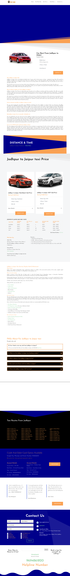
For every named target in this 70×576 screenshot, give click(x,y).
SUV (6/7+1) (24, 536)
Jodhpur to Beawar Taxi (40, 433)
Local (9, 533)
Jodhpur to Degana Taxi (54, 432)
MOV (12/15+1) (24, 538)
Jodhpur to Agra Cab (25, 433)
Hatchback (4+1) (25, 533)
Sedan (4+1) (24, 535)
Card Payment (54, 464)
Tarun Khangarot (12, 496)
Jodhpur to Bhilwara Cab (26, 431)
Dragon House (11, 318)
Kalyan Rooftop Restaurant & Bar (15, 316)
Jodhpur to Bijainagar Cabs (41, 436)
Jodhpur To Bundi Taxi (40, 439)
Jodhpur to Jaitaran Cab (54, 440)
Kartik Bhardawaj (32, 498)
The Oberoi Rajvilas (12, 304)
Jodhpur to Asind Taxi (25, 437)
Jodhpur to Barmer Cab (11, 436)
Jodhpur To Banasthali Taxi (41, 430)
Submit (30, 540)
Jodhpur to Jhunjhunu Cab (26, 434)
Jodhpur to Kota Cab (11, 439)
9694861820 (35, 560)
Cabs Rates (52, 1)
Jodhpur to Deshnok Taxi (55, 435)
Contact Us (59, 1)
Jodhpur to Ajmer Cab (25, 428)
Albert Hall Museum (12, 288)
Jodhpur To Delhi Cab (11, 431)
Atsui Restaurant (11, 319)
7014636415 (35, 554)
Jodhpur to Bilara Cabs (40, 437)
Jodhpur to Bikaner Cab (26, 430)
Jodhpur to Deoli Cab (54, 434)
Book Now (39, 347)
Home (32, 1)
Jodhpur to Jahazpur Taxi (55, 438)
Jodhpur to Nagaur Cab (11, 437)
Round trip (10, 536)
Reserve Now (20, 213)
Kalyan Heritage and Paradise (14, 307)
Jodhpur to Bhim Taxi (40, 434)
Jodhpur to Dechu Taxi (54, 431)
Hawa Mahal (11, 284)
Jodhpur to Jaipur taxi (11, 428)
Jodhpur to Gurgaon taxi (55, 437)
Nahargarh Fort (11, 291)
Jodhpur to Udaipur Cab (12, 433)
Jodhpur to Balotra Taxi (26, 439)
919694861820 (42, 525)
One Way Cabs (38, 1)
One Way (10, 535)
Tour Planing (11, 538)
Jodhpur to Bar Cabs (40, 431)
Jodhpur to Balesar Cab (40, 428)
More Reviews (57, 503)
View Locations (10, 251)
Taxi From (45, 1)
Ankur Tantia (51, 496)
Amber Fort (10, 286)
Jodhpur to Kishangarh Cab (12, 430)
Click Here (28, 145)
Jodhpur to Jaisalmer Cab (12, 434)
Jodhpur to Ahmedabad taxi (26, 436)
